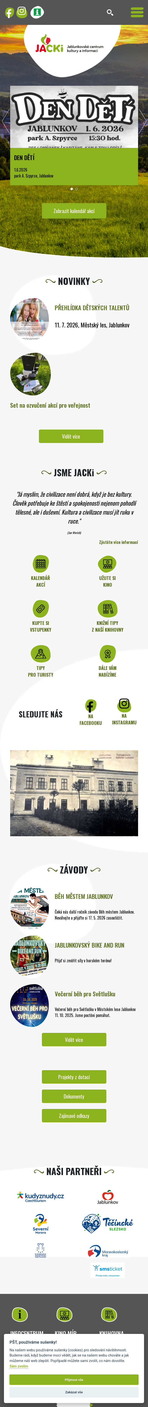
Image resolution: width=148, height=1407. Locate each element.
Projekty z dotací (74, 1077)
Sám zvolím (18, 1366)
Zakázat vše (74, 1392)
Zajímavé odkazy (74, 1115)
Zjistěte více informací (118, 542)
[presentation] (6, 122)
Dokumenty (74, 1096)
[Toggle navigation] (137, 12)
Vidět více (71, 436)
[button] (71, 189)
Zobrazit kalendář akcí (74, 211)
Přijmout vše (74, 1380)
